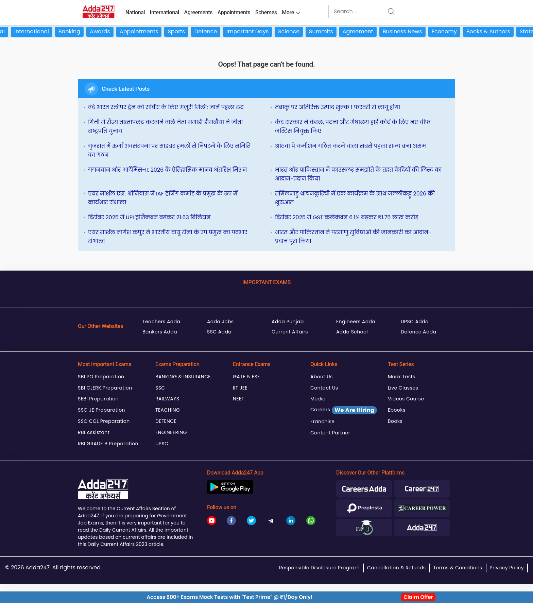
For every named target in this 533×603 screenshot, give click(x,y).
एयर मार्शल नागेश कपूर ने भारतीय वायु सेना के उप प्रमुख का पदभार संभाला (167, 236)
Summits (327, 31)
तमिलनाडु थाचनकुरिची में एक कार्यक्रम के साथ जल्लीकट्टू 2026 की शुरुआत (355, 198)
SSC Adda (219, 331)
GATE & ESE (246, 376)
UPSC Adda (415, 321)
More (288, 12)
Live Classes (403, 387)
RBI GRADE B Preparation (108, 443)
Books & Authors (494, 31)
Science (295, 31)
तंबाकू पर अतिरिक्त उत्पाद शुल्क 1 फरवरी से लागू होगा (337, 107)
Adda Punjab (288, 321)
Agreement (363, 31)
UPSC (161, 443)
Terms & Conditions (457, 567)
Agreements (198, 12)
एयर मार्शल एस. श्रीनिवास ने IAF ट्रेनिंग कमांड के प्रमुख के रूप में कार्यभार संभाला (163, 198)
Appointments (234, 12)
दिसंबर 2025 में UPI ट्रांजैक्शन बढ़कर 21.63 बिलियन (149, 217)
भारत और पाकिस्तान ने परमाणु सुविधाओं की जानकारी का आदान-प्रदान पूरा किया (353, 236)
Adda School (352, 331)
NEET (238, 398)
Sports (182, 31)
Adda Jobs (220, 321)
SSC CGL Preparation (104, 421)
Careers (343, 410)
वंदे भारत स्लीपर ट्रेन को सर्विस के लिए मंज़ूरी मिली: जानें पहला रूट (166, 107)
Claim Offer (418, 597)
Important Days (254, 31)
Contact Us (324, 387)
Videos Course (406, 398)
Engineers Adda (355, 321)
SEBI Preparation (98, 398)
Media (318, 398)
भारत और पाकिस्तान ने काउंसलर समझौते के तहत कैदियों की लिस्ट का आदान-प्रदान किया (358, 174)
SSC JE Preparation (101, 410)
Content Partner (330, 432)
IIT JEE (240, 387)
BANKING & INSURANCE (183, 376)
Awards (106, 31)
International (164, 12)
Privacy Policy (507, 567)
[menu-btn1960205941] (298, 11)
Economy (450, 31)
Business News (408, 31)
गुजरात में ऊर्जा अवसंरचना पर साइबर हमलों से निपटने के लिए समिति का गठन (169, 150)
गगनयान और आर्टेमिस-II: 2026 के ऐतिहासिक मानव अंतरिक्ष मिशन (167, 170)
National (135, 12)
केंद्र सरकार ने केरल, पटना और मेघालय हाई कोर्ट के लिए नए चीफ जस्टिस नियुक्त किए (352, 126)
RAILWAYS (167, 398)
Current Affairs (290, 331)
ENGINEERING (171, 432)
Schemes (266, 12)
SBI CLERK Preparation (105, 387)
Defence (211, 31)
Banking (75, 31)
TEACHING (167, 410)
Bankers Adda (159, 331)
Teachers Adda (161, 321)
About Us (321, 376)
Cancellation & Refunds (396, 567)
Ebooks (397, 410)
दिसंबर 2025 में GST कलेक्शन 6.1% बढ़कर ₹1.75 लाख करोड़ (346, 217)
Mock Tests (401, 376)
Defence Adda (418, 331)
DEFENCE (165, 421)
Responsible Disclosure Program (319, 567)
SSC (160, 387)
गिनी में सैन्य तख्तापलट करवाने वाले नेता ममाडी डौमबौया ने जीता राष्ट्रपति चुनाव (165, 126)
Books (395, 421)
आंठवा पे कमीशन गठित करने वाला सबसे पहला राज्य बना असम (350, 146)
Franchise (322, 421)
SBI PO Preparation (101, 376)
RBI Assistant (93, 432)
